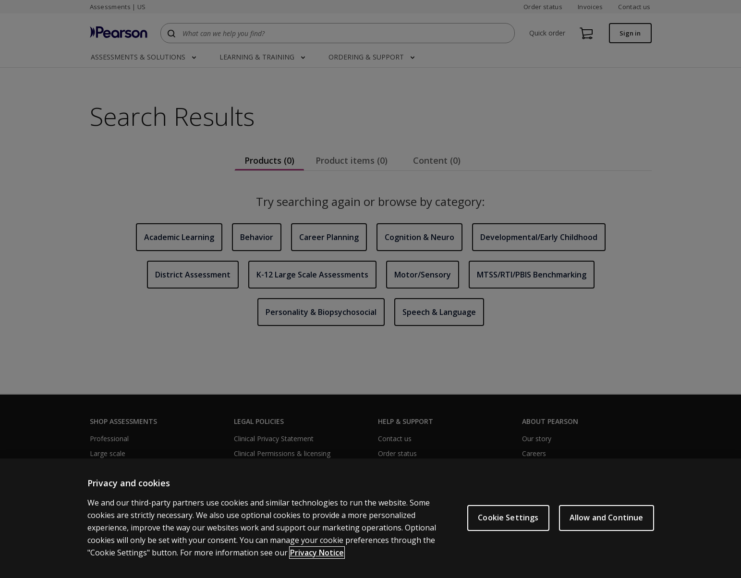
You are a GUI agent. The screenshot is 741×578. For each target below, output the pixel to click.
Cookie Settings (508, 517)
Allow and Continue (607, 517)
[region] (370, 518)
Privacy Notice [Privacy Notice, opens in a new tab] (317, 552)
